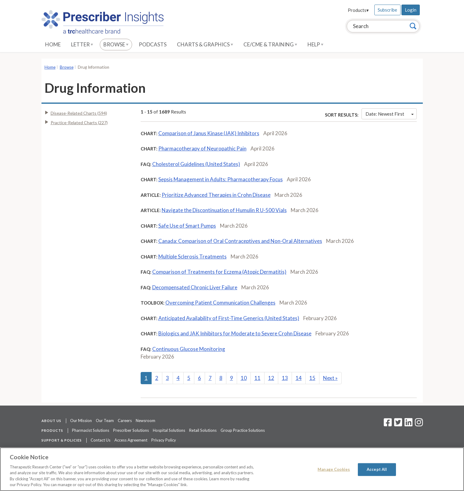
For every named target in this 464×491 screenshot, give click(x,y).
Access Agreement (130, 440)
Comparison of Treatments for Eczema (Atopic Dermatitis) (219, 272)
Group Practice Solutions (243, 430)
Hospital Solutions (169, 430)
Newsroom (145, 420)
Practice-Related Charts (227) (79, 122)
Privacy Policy (163, 440)
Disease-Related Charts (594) (79, 113)
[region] (232, 469)
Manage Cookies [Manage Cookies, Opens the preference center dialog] (334, 469)
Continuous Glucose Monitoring (188, 349)
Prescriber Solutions (131, 430)
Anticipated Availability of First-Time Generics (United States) (228, 318)
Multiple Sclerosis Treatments (192, 256)
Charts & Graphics (205, 44)
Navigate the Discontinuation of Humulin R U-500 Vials (224, 210)
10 (244, 378)
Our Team (105, 420)
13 (285, 378)
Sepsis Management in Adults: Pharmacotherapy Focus (220, 179)
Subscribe (387, 10)
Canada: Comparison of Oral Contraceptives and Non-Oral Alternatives (240, 241)
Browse (115, 44)
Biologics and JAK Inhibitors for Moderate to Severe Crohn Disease (234, 333)
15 (312, 378)
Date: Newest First (389, 114)
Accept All (377, 469)
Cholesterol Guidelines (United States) (196, 164)
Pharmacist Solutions (90, 430)
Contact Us (100, 440)
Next (330, 378)
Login (410, 10)
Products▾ (358, 10)
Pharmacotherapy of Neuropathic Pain (202, 148)
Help (315, 44)
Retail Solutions (203, 430)
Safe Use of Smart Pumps (187, 225)
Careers (125, 420)
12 (271, 378)
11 (257, 378)
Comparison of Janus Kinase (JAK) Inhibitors (208, 133)
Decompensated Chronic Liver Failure (194, 287)
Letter (82, 44)
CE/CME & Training (270, 44)
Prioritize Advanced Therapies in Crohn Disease (216, 195)
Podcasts (153, 44)
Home (53, 44)
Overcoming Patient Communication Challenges (220, 302)
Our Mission (81, 420)
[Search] (413, 26)
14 (299, 378)
